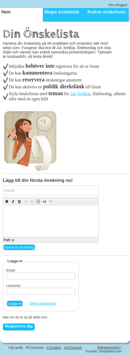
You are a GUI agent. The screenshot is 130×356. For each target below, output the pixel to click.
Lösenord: (13, 286)
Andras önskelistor (106, 12)
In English (53, 348)
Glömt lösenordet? (43, 304)
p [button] (13, 240)
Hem (6, 12)
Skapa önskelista (61, 12)
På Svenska (34, 348)
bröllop (84, 93)
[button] (7, 201)
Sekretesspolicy (108, 347)
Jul (72, 93)
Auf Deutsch (73, 348)
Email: (10, 270)
